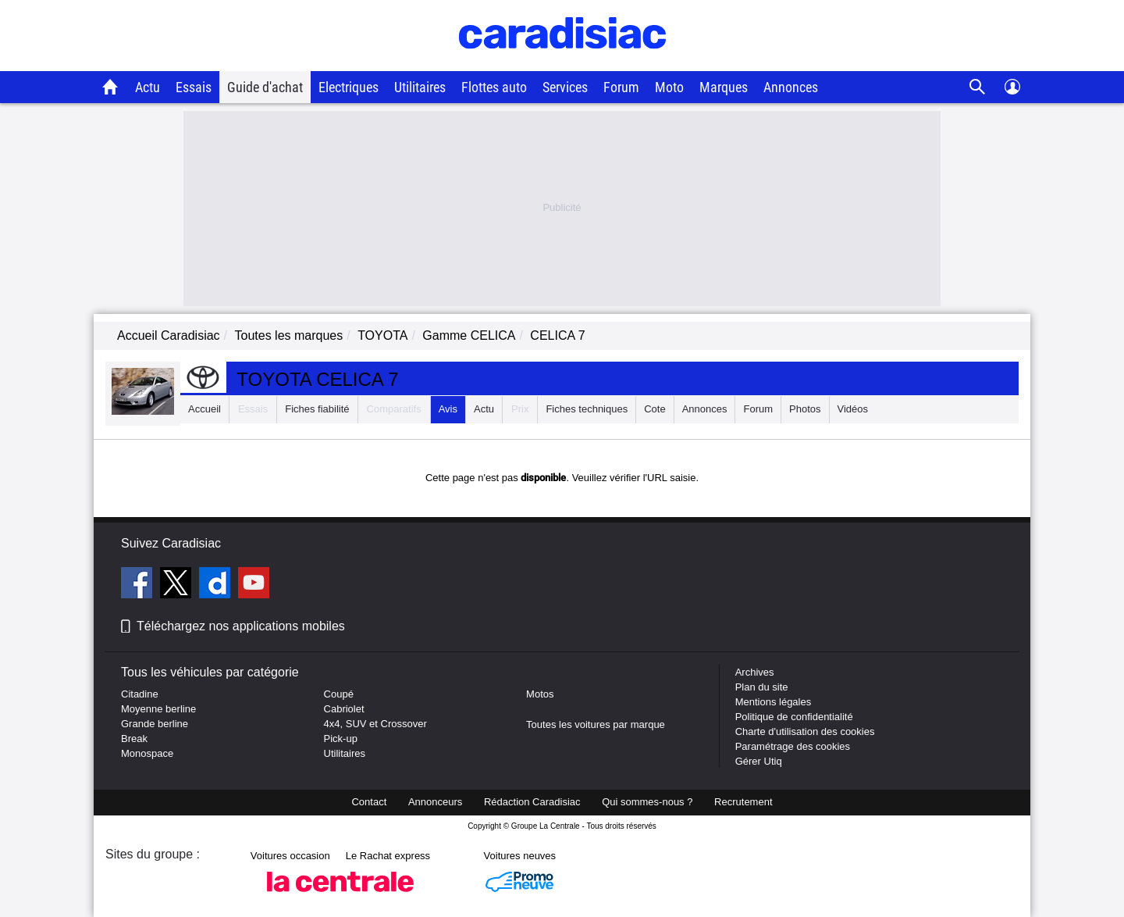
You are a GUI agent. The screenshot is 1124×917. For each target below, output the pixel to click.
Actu (147, 87)
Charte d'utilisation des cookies (805, 731)
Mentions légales (773, 702)
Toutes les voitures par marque (595, 724)
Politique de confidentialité (794, 717)
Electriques (348, 87)
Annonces (790, 87)
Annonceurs (435, 802)
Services (565, 87)
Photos (804, 409)
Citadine (139, 694)
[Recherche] (977, 87)
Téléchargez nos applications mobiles (241, 626)
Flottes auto (494, 87)
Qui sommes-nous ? (647, 802)
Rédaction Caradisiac (532, 802)
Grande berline (154, 724)
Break (134, 738)
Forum (621, 87)
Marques (723, 87)
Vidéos (853, 409)
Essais (194, 87)
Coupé (339, 694)
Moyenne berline (158, 709)
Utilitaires (420, 87)
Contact (368, 802)
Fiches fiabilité (317, 409)
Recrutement (743, 802)
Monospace (147, 753)
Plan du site (761, 687)
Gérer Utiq (758, 761)
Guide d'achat (265, 87)
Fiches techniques (587, 409)
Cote (654, 409)
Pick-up (340, 738)
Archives (754, 672)
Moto (669, 87)
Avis (448, 409)
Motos (539, 694)
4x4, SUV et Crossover (375, 724)
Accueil (204, 409)
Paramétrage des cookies (792, 746)
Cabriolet (344, 709)
